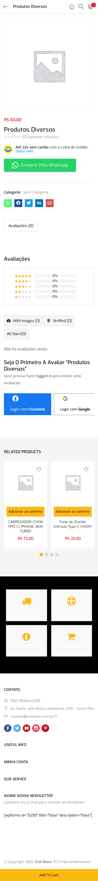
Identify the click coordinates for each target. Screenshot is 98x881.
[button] (90, 6)
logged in (44, 376)
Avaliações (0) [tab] (20, 225)
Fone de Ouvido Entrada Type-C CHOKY (73, 524)
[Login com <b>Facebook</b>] (27, 404)
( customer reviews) (40, 137)
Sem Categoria (35, 192)
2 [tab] (46, 554)
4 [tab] (57, 554)
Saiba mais (24, 151)
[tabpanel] (25, 505)
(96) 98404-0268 (25, 700)
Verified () (62, 320)
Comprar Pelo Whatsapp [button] (40, 165)
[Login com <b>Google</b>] (75, 404)
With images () (26, 320)
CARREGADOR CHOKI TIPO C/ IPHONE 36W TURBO (25, 527)
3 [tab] (51, 554)
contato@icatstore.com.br (32, 716)
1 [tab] (41, 554)
